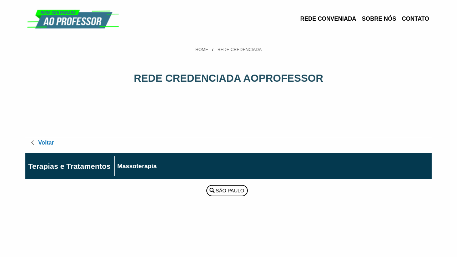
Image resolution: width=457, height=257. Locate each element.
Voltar (46, 143)
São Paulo (230, 190)
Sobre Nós (379, 19)
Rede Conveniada (328, 19)
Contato (415, 19)
